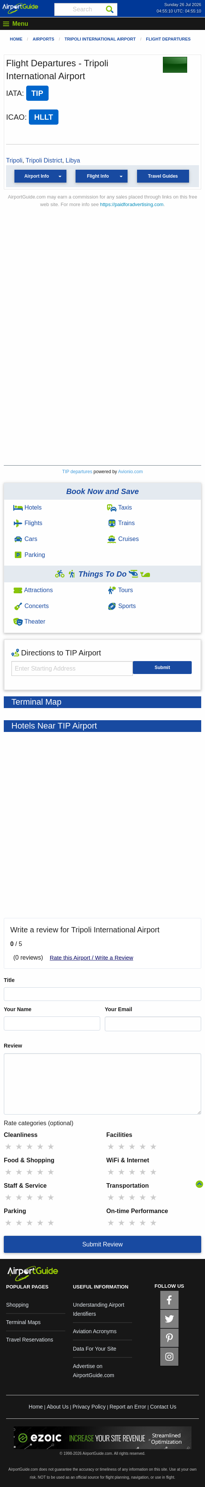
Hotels (27, 507)
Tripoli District (44, 160)
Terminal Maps (23, 1322)
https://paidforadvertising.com (132, 204)
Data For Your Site (94, 1349)
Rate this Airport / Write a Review (91, 957)
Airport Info (36, 176)
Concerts (31, 606)
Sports (121, 606)
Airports (43, 39)
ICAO (15, 117)
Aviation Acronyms (95, 1331)
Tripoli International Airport (100, 39)
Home (16, 39)
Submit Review (102, 1244)
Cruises (123, 539)
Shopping (17, 1305)
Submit (162, 667)
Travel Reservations (29, 1340)
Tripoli (14, 160)
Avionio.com (130, 471)
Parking (29, 555)
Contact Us (163, 1407)
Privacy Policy (89, 1407)
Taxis (119, 507)
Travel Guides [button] (163, 176)
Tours (120, 590)
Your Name (18, 1009)
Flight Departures (168, 39)
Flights (28, 523)
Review (13, 1046)
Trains (121, 523)
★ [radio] (8, 1146)
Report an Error (127, 1407)
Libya (73, 160)
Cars (25, 539)
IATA (14, 93)
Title (9, 980)
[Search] (110, 9)
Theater (29, 621)
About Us (58, 1407)
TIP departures (77, 471)
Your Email (118, 1009)
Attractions (33, 590)
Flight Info (98, 176)
